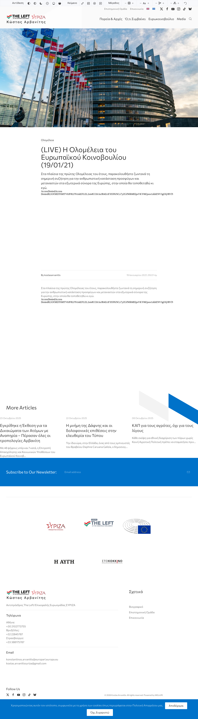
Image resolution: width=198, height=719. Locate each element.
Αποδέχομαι (176, 705)
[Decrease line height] (156, 3)
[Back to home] (26, 18)
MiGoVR (159, 695)
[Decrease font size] (140, 3)
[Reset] (185, 3)
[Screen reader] (94, 3)
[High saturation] (60, 3)
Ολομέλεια (47, 140)
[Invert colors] (29, 3)
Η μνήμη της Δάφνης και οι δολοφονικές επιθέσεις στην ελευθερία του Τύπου (91, 430)
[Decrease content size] (125, 3)
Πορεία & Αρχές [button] (111, 19)
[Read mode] (100, 3)
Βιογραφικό (136, 606)
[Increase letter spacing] (178, 3)
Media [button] (181, 19)
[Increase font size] (148, 3)
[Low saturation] (54, 3)
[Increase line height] (163, 3)
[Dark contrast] (41, 3)
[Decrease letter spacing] (171, 3)
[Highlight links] (82, 3)
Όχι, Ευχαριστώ (99, 712)
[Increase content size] (132, 3)
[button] (190, 18)
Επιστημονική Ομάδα (115, 8)
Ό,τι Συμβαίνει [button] (135, 19)
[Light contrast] (47, 3)
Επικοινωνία (136, 8)
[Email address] (127, 472)
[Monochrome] (35, 3)
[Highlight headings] (88, 3)
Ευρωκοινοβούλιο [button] (161, 19)
